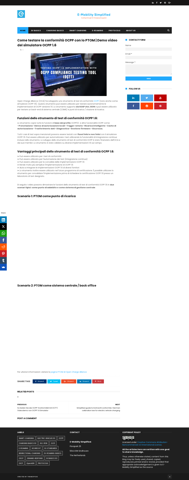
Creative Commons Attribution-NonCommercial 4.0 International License (145, 443)
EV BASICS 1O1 (51, 458)
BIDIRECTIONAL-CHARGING (29, 453)
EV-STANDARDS (50, 448)
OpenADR (30, 463)
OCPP (96, 101)
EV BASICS (36, 30)
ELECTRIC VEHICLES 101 (46, 438)
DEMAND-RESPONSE (35, 458)
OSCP (21, 458)
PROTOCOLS (114, 30)
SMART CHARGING (77, 30)
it (22, 50)
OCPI (53, 443)
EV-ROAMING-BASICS (52, 453)
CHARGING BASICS (55, 30)
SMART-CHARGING (26, 438)
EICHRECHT (36, 448)
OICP (21, 463)
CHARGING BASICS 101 (27, 443)
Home (23, 30)
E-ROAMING (97, 30)
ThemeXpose (32, 477)
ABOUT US (131, 30)
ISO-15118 (43, 443)
